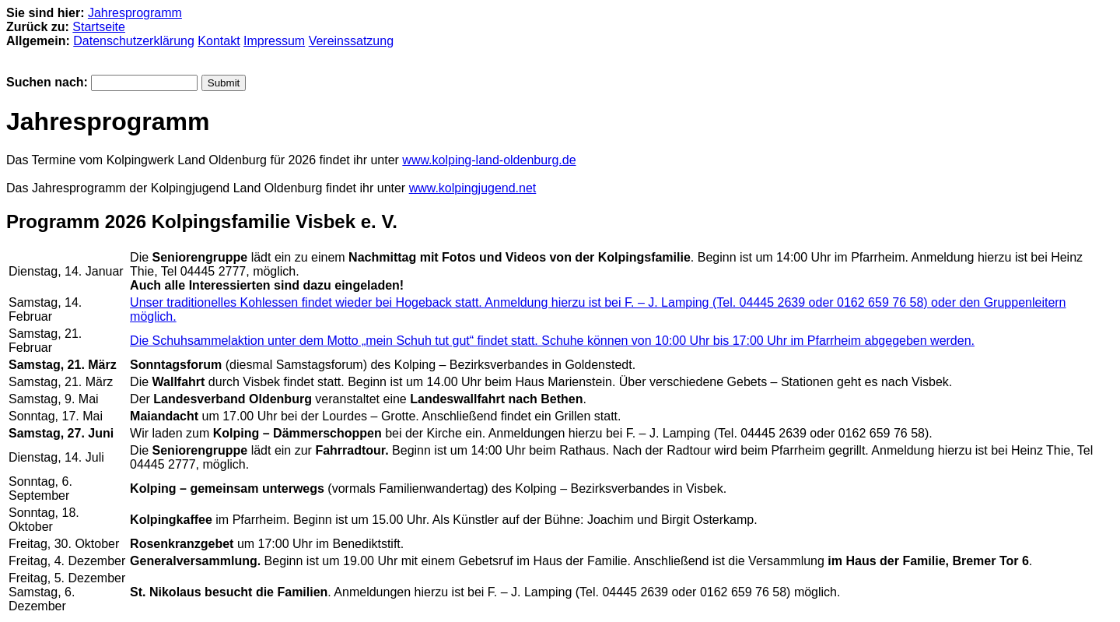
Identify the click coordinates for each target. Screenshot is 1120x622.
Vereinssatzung (351, 40)
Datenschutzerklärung (133, 40)
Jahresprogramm (135, 12)
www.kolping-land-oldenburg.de (489, 160)
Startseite (98, 26)
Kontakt (219, 40)
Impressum (274, 40)
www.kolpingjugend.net (473, 188)
